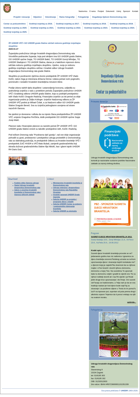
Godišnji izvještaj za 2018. (95, 24)
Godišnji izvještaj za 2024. (123, 28)
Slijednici (37, 17)
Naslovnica (83, 11)
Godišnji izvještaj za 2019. (121, 24)
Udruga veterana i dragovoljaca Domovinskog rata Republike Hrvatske (66, 190)
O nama (92, 11)
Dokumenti (110, 11)
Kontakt (135, 11)
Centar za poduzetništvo (15, 24)
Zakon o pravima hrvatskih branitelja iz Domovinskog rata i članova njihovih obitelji (27, 192)
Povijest (101, 11)
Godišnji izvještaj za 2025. (15, 32)
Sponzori (126, 11)
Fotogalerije (83, 17)
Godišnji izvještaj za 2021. (42, 28)
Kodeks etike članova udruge (26, 183)
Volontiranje (50, 17)
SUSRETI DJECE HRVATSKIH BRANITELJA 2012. (111, 237)
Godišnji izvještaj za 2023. (96, 28)
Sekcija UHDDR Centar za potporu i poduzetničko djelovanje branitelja (67, 206)
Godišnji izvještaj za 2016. (41, 24)
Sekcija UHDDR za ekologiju (65, 211)
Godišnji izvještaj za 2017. (68, 24)
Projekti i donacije (21, 17)
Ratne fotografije (67, 17)
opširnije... (131, 302)
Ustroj (118, 11)
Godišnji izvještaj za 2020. (15, 28)
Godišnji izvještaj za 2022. (69, 28)
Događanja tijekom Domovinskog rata (109, 17)
